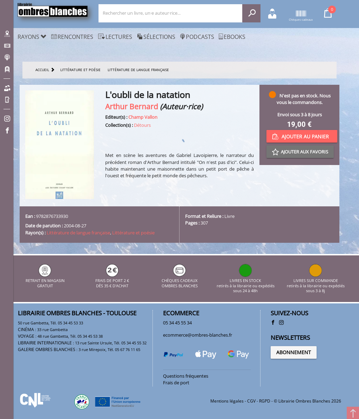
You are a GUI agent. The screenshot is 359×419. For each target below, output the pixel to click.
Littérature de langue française (78, 232)
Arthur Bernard (131, 106)
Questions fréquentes (185, 376)
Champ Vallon (142, 117)
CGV (251, 401)
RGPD (264, 401)
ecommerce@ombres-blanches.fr (197, 335)
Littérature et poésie (133, 232)
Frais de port (176, 382)
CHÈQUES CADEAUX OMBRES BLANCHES (180, 280)
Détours (142, 125)
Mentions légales (227, 401)
